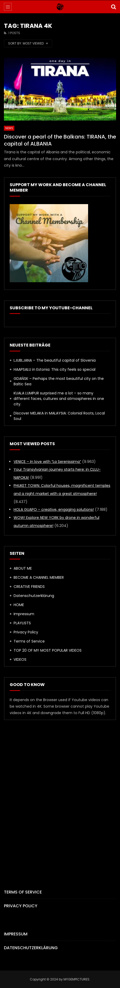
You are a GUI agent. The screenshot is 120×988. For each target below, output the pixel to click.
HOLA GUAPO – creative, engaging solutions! (54, 509)
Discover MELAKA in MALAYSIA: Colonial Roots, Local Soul (59, 416)
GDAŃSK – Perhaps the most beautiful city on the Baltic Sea (59, 381)
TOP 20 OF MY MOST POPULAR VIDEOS (48, 650)
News (9, 128)
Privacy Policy (26, 632)
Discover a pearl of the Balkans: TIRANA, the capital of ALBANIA (60, 140)
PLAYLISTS (22, 623)
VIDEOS (20, 659)
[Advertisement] (60, 795)
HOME (19, 604)
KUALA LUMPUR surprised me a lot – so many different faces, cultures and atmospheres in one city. (59, 399)
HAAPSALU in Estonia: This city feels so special (54, 369)
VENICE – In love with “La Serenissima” (47, 461)
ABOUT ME (23, 568)
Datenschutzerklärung (34, 595)
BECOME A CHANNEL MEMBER (39, 577)
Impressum (24, 613)
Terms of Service (29, 641)
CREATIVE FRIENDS (29, 586)
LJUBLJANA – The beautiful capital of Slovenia (55, 360)
